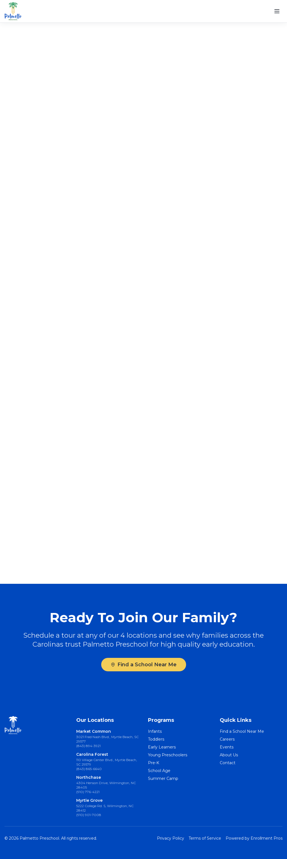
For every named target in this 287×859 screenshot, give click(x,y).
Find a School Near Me (144, 665)
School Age (159, 770)
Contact (227, 762)
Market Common (93, 731)
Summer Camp (163, 778)
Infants (155, 731)
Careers (227, 739)
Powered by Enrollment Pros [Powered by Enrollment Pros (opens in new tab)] (254, 838)
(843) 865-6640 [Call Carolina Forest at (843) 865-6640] (89, 769)
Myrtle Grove (89, 800)
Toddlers (156, 739)
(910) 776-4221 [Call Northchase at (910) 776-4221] (87, 792)
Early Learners (162, 747)
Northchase (88, 777)
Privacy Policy (170, 838)
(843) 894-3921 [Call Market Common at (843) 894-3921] (88, 746)
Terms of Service (205, 838)
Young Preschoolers (167, 754)
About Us (229, 754)
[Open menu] (277, 11)
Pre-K (153, 762)
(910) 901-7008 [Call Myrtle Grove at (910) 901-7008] (88, 815)
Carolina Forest (92, 754)
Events (226, 747)
